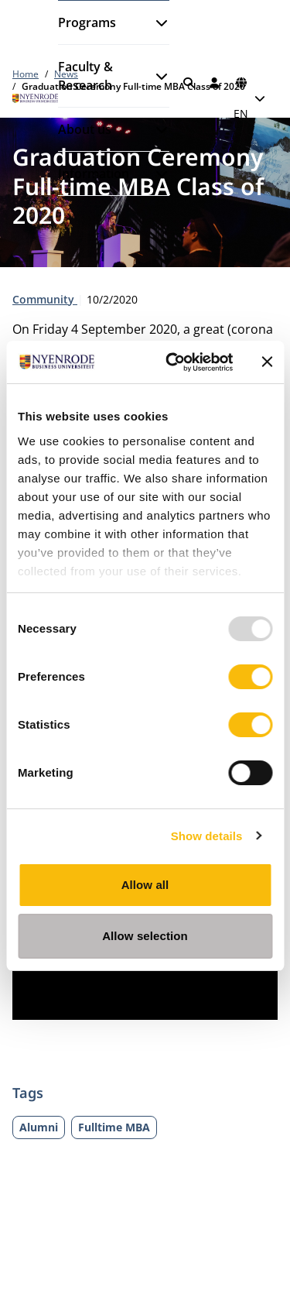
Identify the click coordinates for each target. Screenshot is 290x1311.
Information (93, 173)
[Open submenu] (155, 22)
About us (84, 129)
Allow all (145, 884)
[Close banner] (266, 361)
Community (44, 299)
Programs (87, 22)
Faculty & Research (85, 76)
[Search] (189, 83)
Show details (207, 836)
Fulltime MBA (114, 1127)
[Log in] (215, 83)
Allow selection (145, 935)
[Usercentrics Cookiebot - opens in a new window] (173, 362)
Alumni (38, 1127)
